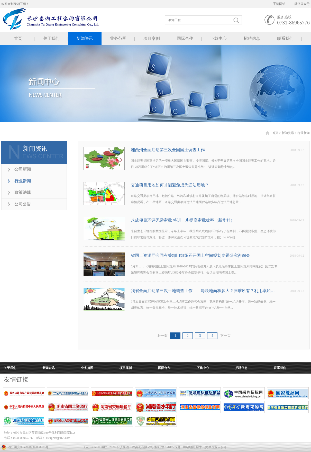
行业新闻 (303, 133)
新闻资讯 (288, 133)
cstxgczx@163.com (58, 438)
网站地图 (188, 447)
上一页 (162, 336)
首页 (18, 38)
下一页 (225, 336)
